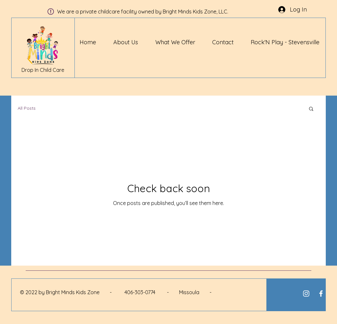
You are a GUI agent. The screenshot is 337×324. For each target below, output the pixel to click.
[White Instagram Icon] (306, 293)
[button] (311, 109)
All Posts (27, 108)
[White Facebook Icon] (321, 293)
